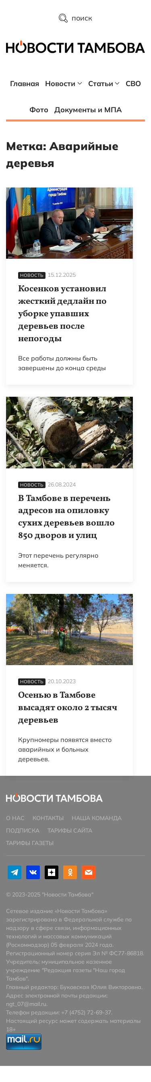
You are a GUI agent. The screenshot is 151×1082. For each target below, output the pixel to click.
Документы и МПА (88, 109)
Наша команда (97, 818)
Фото (38, 109)
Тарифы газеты (30, 843)
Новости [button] (63, 83)
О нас (15, 818)
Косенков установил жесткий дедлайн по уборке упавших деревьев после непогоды (62, 314)
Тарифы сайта (70, 830)
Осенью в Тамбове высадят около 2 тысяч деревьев (67, 708)
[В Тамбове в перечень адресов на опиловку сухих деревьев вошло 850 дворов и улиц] (69, 432)
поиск (75, 18)
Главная (24, 83)
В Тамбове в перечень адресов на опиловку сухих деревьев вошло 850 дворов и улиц (66, 517)
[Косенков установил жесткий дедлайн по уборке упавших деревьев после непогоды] (69, 223)
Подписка (22, 830)
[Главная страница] (75, 46)
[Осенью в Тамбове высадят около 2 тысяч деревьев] (69, 629)
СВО (133, 83)
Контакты (48, 818)
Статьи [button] (104, 83)
